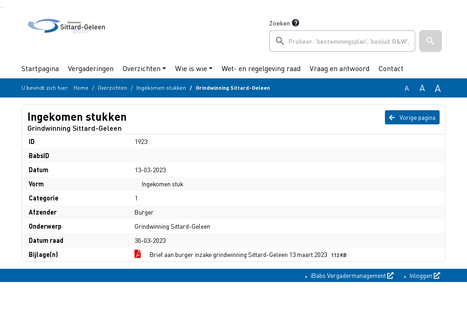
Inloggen (424, 275)
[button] (430, 41)
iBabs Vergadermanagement (351, 275)
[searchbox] (342, 41)
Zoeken (279, 23)
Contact (391, 68)
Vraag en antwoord (339, 68)
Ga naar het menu (2, 7)
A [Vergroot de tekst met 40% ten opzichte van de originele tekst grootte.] (438, 87)
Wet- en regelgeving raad (261, 68)
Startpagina (40, 68)
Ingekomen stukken (161, 87)
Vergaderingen (91, 68)
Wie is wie (191, 68)
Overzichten (142, 68)
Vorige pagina (412, 117)
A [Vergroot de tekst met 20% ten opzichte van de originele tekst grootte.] (422, 87)
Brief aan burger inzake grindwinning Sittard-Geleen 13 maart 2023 (242, 254)
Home (80, 87)
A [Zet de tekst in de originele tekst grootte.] (407, 87)
